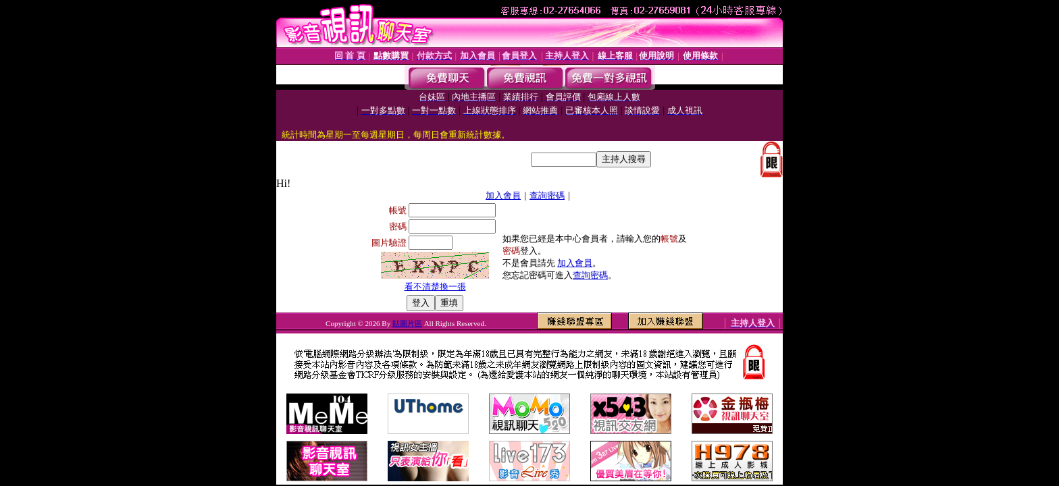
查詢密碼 (547, 195)
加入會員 (503, 195)
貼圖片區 (407, 323)
